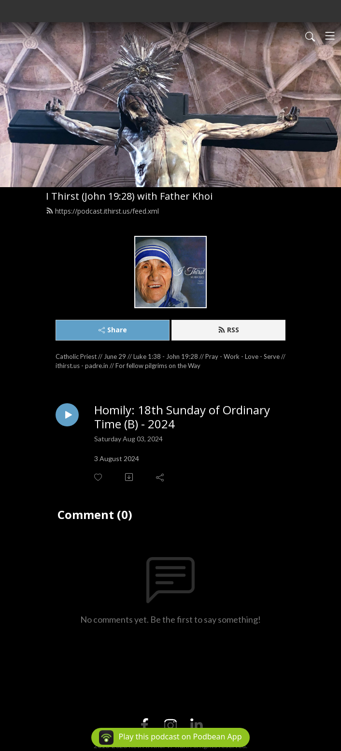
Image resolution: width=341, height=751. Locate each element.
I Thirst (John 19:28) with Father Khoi (129, 196)
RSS (228, 329)
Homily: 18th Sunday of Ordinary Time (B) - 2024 (182, 417)
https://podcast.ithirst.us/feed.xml (102, 211)
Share (113, 329)
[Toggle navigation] (330, 36)
